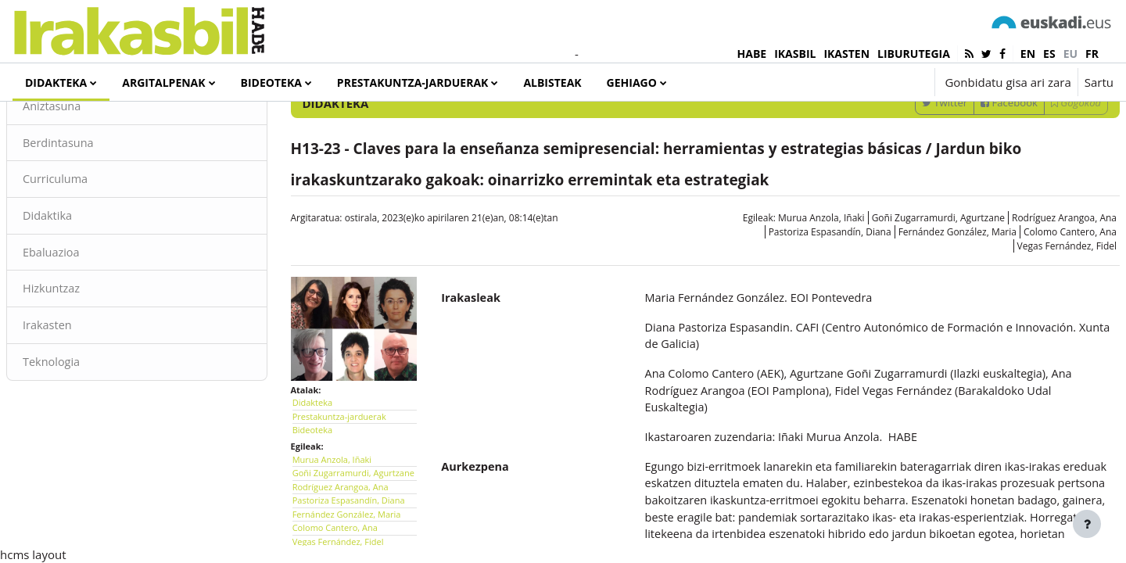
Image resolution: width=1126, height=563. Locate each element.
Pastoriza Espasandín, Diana (792, 324)
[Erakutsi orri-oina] (1087, 524)
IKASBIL (795, 53)
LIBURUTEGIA (913, 53)
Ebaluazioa (89, 347)
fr (1092, 53)
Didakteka (331, 488)
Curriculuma (93, 273)
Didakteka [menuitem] (56, 82)
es (1049, 53)
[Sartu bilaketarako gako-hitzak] (946, 153)
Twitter (907, 195)
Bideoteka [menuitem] (271, 82)
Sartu (1099, 82)
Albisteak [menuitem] (552, 82)
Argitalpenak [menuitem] (163, 82)
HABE (752, 53)
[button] (875, 82)
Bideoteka (331, 516)
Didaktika (85, 310)
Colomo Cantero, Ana (1032, 324)
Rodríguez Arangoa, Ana (1026, 310)
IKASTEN (846, 53)
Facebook (971, 195)
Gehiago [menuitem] (632, 82)
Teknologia (90, 459)
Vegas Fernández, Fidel (1029, 338)
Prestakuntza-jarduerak (358, 501)
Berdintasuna (97, 236)
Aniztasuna (90, 198)
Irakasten (85, 421)
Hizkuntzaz (90, 385)
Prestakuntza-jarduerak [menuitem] (413, 82)
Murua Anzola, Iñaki (784, 310)
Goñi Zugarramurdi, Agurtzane (900, 310)
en (1027, 53)
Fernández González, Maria (920, 324)
